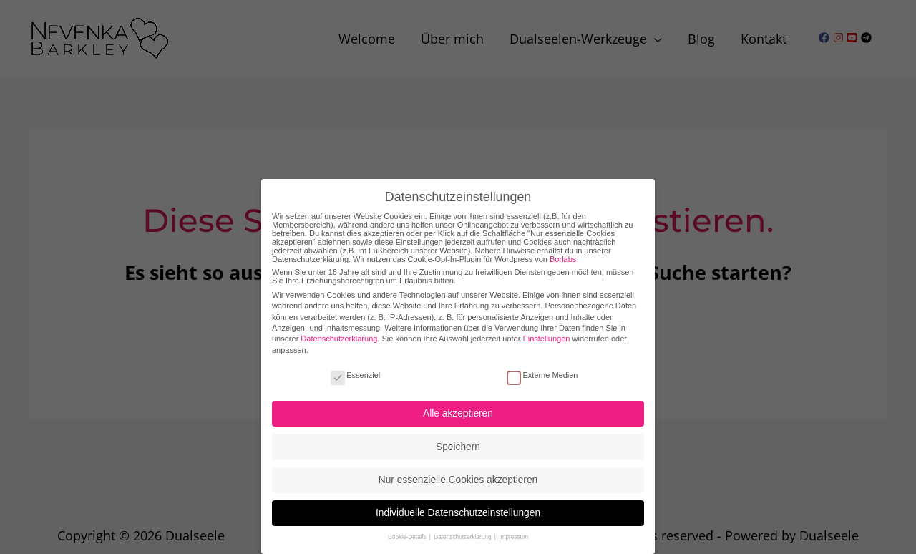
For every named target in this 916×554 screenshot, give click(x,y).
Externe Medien (542, 365)
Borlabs (563, 250)
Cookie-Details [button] (408, 528)
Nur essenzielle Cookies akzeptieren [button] (458, 470)
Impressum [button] (513, 528)
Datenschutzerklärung (339, 330)
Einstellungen (546, 330)
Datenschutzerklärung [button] (463, 528)
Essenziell (356, 365)
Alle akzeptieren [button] (458, 404)
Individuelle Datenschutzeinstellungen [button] (458, 504)
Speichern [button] (458, 437)
